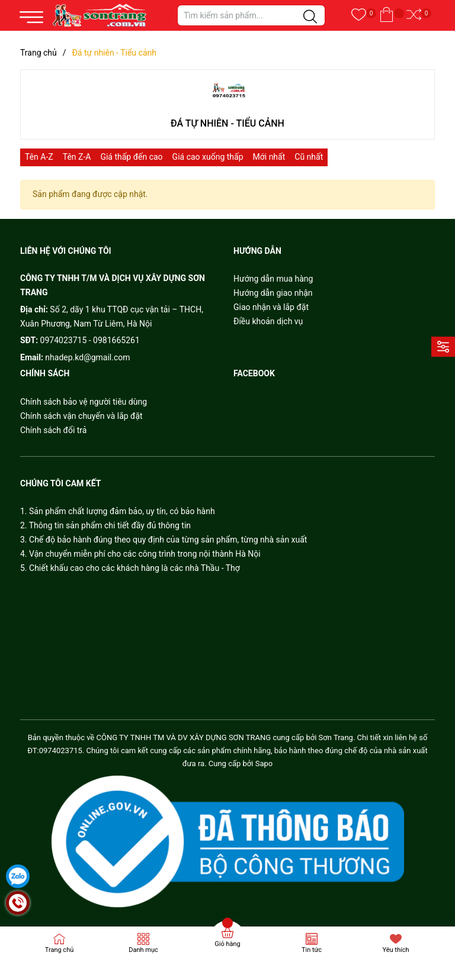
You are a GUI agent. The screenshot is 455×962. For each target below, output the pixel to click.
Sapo (264, 763)
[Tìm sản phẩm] (251, 15)
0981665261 (116, 340)
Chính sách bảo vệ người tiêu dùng (83, 401)
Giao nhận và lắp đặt (271, 307)
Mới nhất (269, 157)
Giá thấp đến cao (131, 157)
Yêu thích (395, 950)
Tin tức (312, 950)
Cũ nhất (308, 157)
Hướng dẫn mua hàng (273, 278)
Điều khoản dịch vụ (268, 321)
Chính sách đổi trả (53, 430)
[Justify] (310, 17)
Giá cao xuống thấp (207, 157)
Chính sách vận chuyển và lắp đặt (81, 416)
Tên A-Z (39, 157)
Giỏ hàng (227, 944)
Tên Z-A (77, 157)
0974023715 (63, 340)
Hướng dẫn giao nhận (273, 293)
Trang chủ (59, 950)
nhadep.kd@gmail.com (87, 357)
